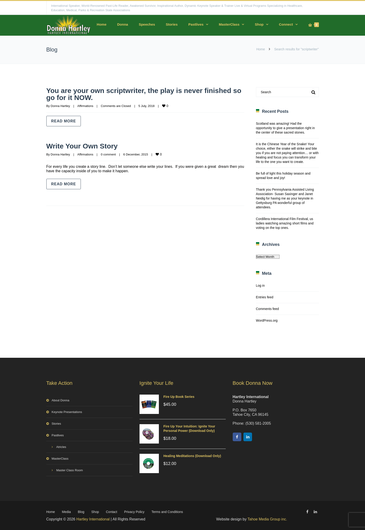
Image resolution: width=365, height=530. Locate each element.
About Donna (60, 400)
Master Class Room (69, 470)
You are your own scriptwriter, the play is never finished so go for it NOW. (144, 94)
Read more (63, 121)
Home (101, 24)
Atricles (61, 447)
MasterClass (229, 24)
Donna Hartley (60, 106)
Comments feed (267, 309)
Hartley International (93, 519)
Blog (81, 512)
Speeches (147, 24)
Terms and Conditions (167, 512)
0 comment (108, 154)
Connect (286, 24)
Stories (172, 24)
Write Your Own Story (82, 146)
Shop (259, 24)
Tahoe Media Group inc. (267, 519)
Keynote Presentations (67, 412)
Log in (260, 285)
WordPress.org (267, 320)
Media (66, 512)
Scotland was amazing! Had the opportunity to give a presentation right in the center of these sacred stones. (285, 128)
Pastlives (196, 24)
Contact (111, 512)
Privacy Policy (134, 512)
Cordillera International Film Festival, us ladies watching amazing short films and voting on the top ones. (285, 223)
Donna (122, 24)
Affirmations (85, 106)
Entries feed (264, 297)
